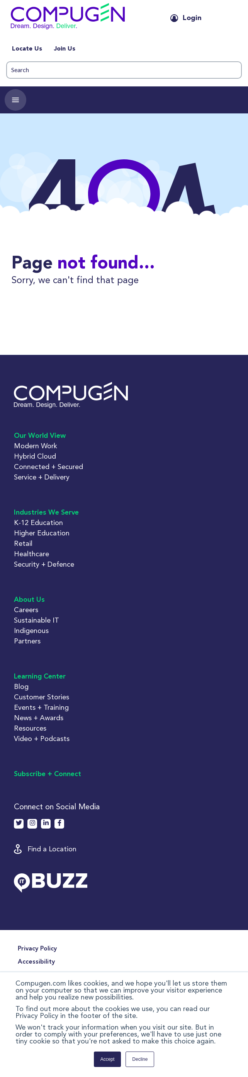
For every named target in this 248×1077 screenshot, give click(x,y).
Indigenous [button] (31, 630)
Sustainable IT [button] (36, 620)
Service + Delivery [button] (42, 477)
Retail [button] (23, 543)
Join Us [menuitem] (64, 49)
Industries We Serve (46, 512)
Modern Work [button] (35, 446)
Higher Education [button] (42, 533)
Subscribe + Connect (47, 774)
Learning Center (40, 676)
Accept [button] (107, 1059)
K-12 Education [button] (38, 522)
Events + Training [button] (41, 707)
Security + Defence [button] (44, 564)
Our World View (40, 435)
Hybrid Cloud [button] (35, 456)
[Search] (124, 70)
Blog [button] (21, 686)
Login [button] (192, 18)
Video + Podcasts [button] (42, 738)
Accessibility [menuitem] (36, 962)
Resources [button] (30, 728)
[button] (83, 18)
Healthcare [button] (31, 554)
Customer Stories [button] (41, 697)
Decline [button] (140, 1059)
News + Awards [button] (38, 718)
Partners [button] (27, 641)
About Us (29, 599)
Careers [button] (26, 610)
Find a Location (51, 849)
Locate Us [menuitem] (27, 49)
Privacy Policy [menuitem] (37, 949)
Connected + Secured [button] (48, 467)
